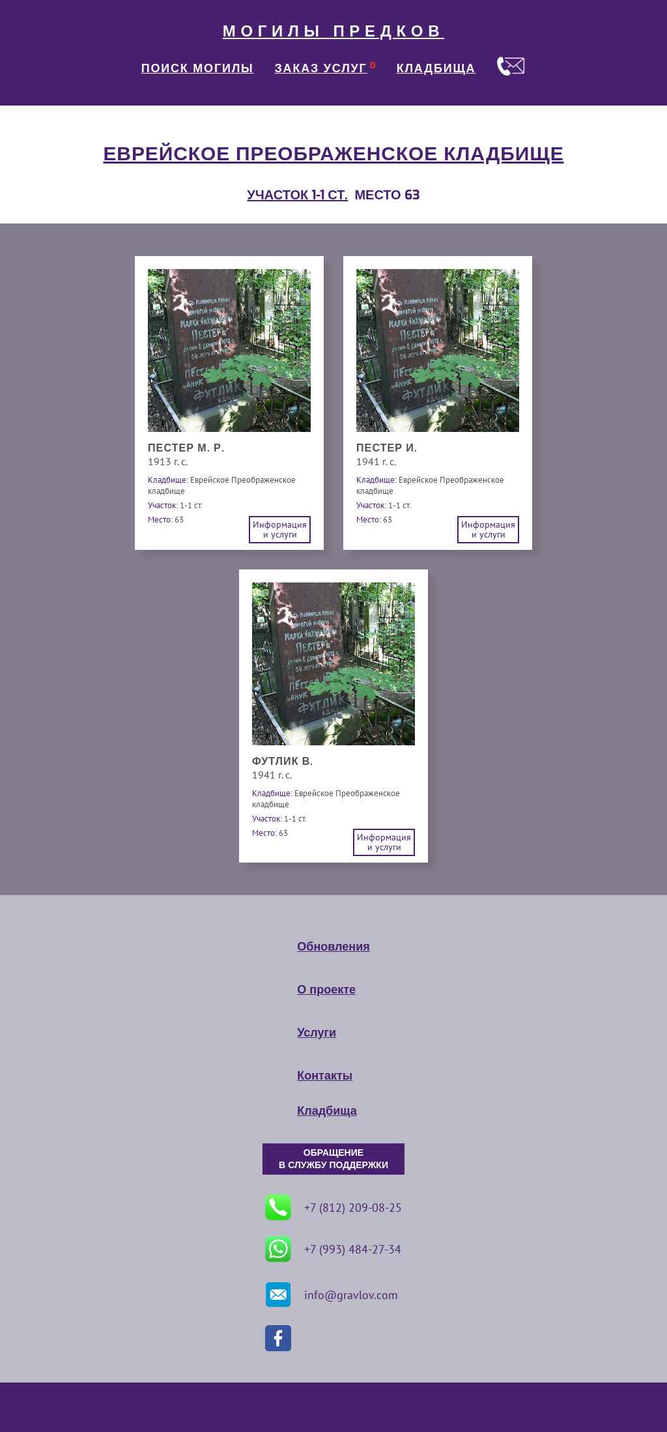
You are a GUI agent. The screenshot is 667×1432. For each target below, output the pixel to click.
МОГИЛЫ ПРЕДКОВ (333, 31)
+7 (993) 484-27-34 (333, 1249)
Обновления (333, 946)
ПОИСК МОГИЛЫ (197, 68)
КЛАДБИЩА (436, 68)
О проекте (326, 989)
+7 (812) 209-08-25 (333, 1207)
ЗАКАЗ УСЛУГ (321, 68)
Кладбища (326, 1111)
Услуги (316, 1032)
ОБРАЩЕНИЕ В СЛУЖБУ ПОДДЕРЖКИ (333, 1159)
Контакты (324, 1075)
